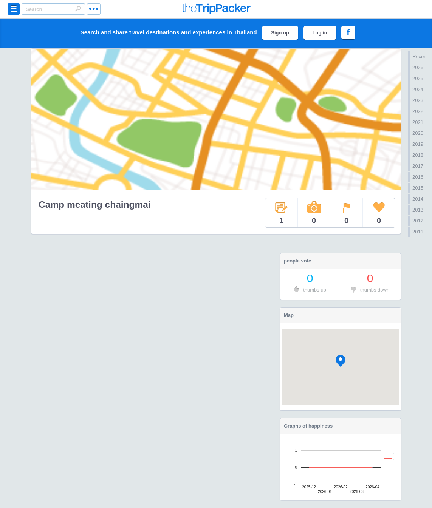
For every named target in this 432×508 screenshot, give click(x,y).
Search (77, 8)
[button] (340, 361)
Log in (320, 33)
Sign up (280, 33)
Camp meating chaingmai (95, 204)
